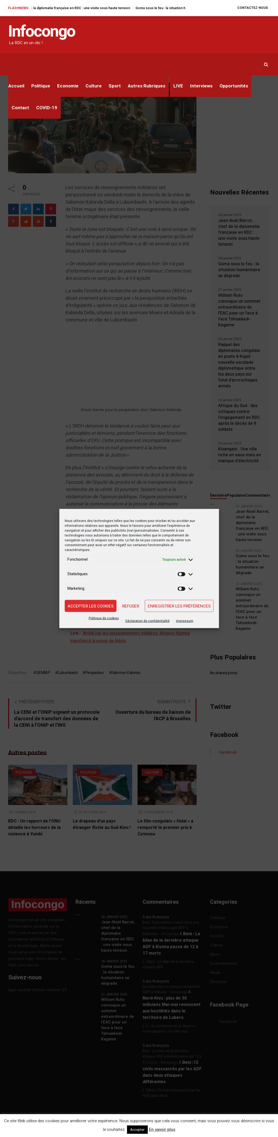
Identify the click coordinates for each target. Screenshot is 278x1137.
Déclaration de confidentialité (147, 621)
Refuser (130, 606)
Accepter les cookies (91, 606)
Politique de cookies (104, 618)
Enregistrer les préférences (179, 606)
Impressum (184, 621)
